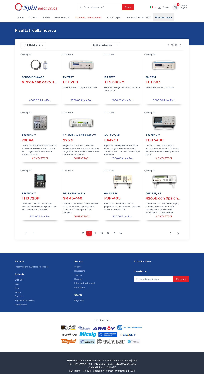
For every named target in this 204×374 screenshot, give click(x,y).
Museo (18, 290)
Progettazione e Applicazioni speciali (31, 265)
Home (20, 17)
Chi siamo (19, 278)
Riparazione (79, 269)
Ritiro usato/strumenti (84, 281)
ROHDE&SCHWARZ (33, 77)
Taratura (78, 273)
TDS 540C (155, 139)
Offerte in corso (163, 17)
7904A (28, 139)
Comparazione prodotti (138, 17)
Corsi (17, 282)
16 (121, 231)
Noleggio (78, 277)
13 (102, 231)
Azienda (33, 17)
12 (95, 231)
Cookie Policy (21, 302)
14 (108, 231)
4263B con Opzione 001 (167, 197)
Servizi (46, 17)
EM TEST (68, 77)
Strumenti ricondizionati (88, 17)
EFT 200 (70, 82)
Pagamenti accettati (25, 298)
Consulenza (79, 285)
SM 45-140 (72, 197)
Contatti (19, 294)
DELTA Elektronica (74, 192)
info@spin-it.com (103, 362)
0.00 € (184, 7)
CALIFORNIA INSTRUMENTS (79, 134)
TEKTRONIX (29, 134)
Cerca (128, 7)
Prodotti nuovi (62, 17)
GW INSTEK (110, 192)
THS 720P (30, 197)
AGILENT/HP (112, 134)
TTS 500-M (114, 82)
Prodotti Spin (114, 17)
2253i (68, 139)
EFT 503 (153, 82)
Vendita (77, 265)
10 (83, 231)
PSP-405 (112, 197)
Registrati (79, 298)
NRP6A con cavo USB (40, 82)
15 (114, 231)
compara (26, 54)
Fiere (17, 286)
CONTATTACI (40, 157)
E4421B (111, 139)
